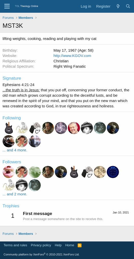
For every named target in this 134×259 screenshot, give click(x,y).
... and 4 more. (15, 150)
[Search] (128, 6)
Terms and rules (15, 245)
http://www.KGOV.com (72, 55)
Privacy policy (41, 245)
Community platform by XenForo (41, 254)
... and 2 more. (15, 194)
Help (58, 245)
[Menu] (7, 6)
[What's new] (118, 6)
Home (69, 245)
